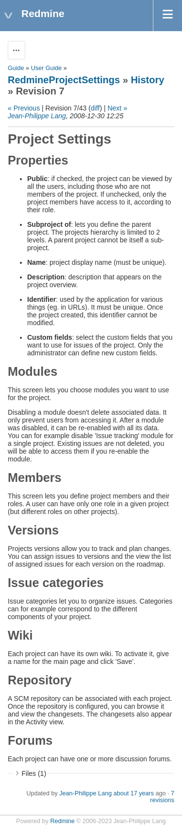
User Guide (46, 68)
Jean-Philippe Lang (37, 116)
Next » (117, 108)
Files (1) (34, 773)
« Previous (24, 108)
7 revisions (162, 797)
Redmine (62, 821)
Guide (16, 68)
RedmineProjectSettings (64, 79)
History (147, 79)
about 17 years (134, 793)
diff (95, 108)
